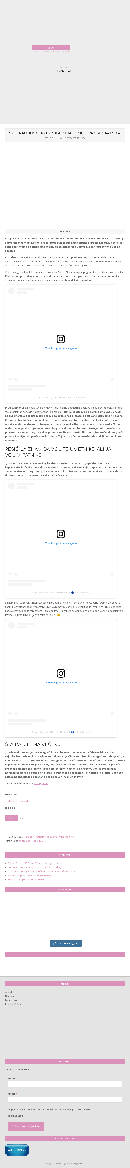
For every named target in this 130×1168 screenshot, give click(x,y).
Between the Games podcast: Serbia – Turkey (34, 867)
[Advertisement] (65, 98)
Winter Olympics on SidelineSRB (26, 879)
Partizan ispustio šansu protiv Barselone (49, 836)
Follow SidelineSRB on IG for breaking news (33, 863)
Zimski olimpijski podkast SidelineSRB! (29, 875)
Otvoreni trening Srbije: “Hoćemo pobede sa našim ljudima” (42, 871)
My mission (11, 1000)
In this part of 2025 (31, 840)
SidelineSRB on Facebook (65, 954)
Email (12, 1078)
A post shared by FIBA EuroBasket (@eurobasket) (61, 397)
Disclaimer (11, 996)
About (8, 992)
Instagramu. (41, 783)
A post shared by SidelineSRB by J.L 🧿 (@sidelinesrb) (61, 592)
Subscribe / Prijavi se (25, 1126)
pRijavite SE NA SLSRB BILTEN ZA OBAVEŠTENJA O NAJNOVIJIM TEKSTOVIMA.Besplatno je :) (49, 1112)
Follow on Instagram (65, 943)
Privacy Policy (13, 1004)
